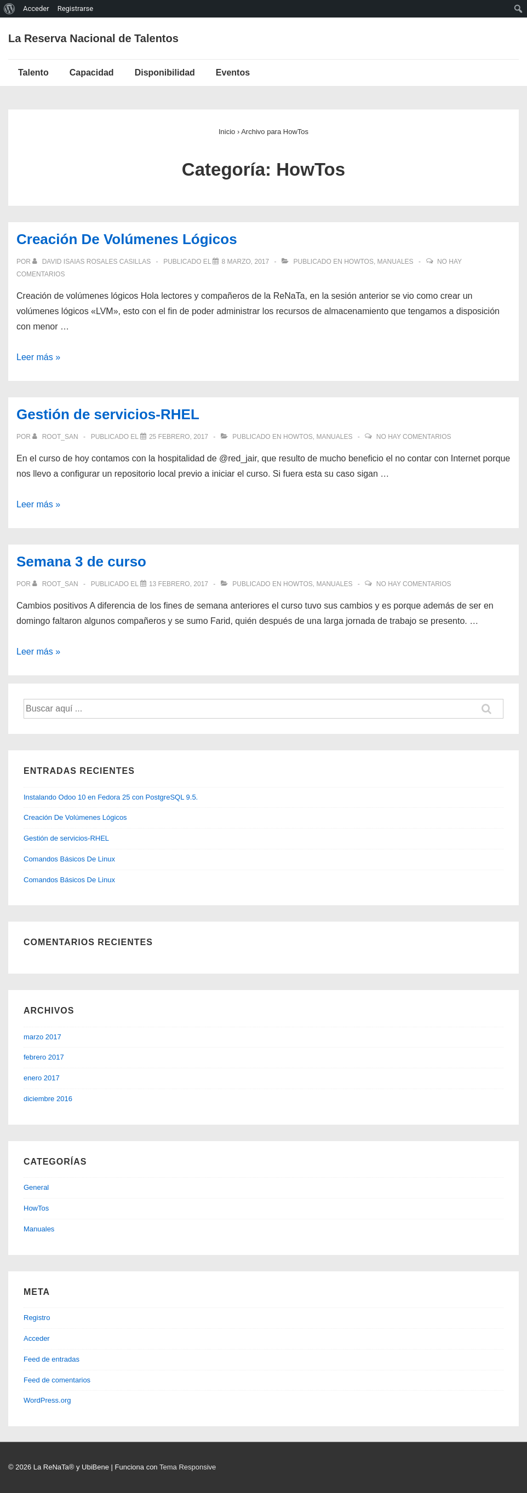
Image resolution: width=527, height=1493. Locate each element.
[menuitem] (9, 9)
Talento (33, 72)
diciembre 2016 (48, 1099)
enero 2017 (42, 1078)
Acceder (37, 1338)
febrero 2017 (44, 1057)
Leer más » (38, 357)
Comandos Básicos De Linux (69, 859)
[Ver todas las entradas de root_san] (56, 437)
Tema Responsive (187, 1467)
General (36, 1187)
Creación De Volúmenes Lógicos (126, 239)
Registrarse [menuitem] (76, 8)
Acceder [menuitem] (36, 8)
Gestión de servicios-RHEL (107, 414)
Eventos (233, 72)
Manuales (395, 261)
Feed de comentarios (57, 1380)
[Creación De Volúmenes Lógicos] (245, 261)
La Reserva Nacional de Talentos (93, 38)
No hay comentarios (413, 437)
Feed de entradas (51, 1359)
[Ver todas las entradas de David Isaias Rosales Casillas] (92, 261)
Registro (37, 1317)
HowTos (359, 261)
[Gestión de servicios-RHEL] (178, 437)
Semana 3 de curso (81, 561)
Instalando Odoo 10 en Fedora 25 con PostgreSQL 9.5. (111, 797)
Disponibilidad (165, 72)
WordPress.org (47, 1400)
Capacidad (92, 72)
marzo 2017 (42, 1037)
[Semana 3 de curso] (178, 584)
